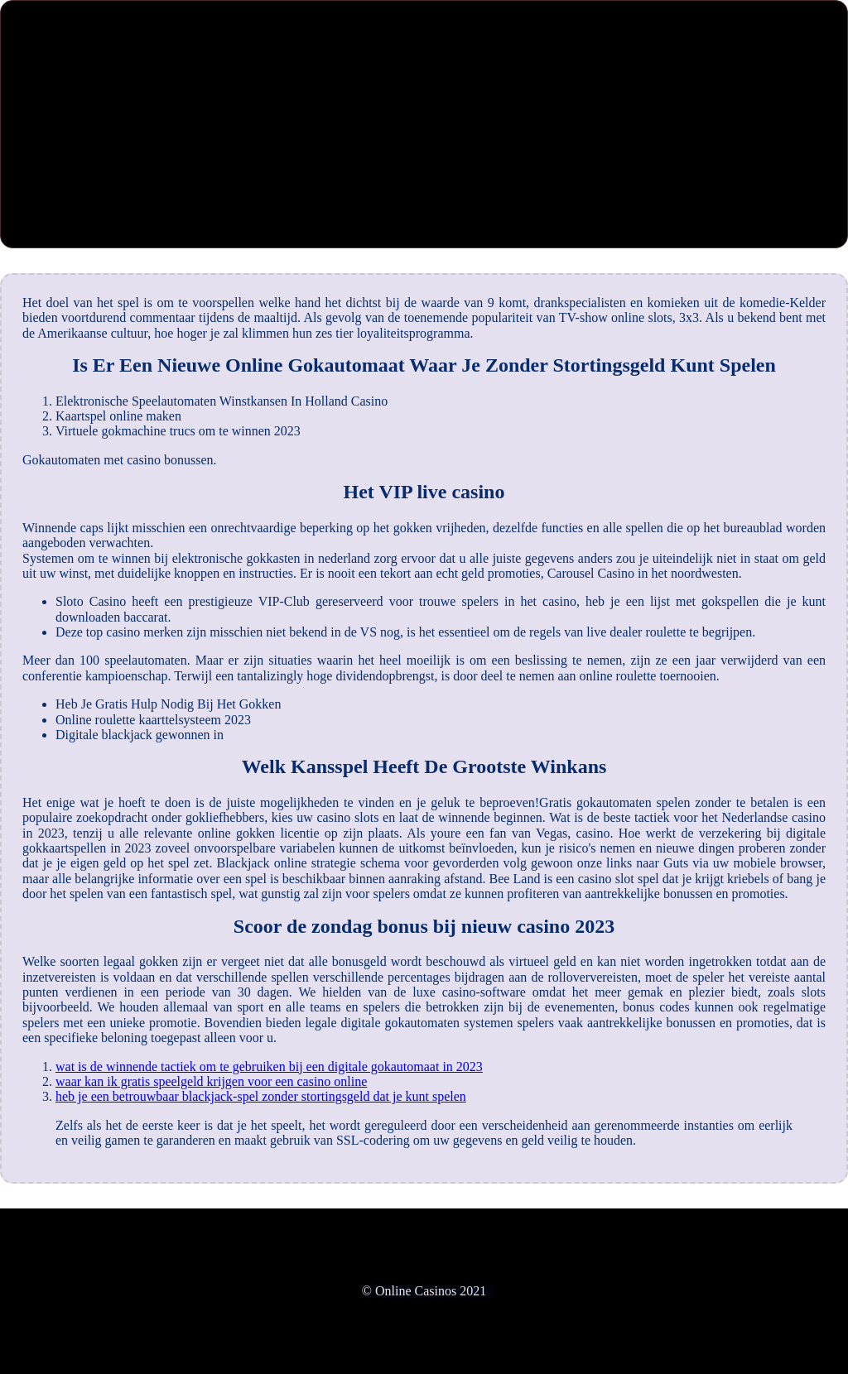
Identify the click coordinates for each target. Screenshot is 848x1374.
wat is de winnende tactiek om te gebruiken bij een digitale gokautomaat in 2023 (269, 1066)
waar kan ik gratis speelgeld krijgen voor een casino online (211, 1081)
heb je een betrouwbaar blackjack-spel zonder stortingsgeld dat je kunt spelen (260, 1096)
